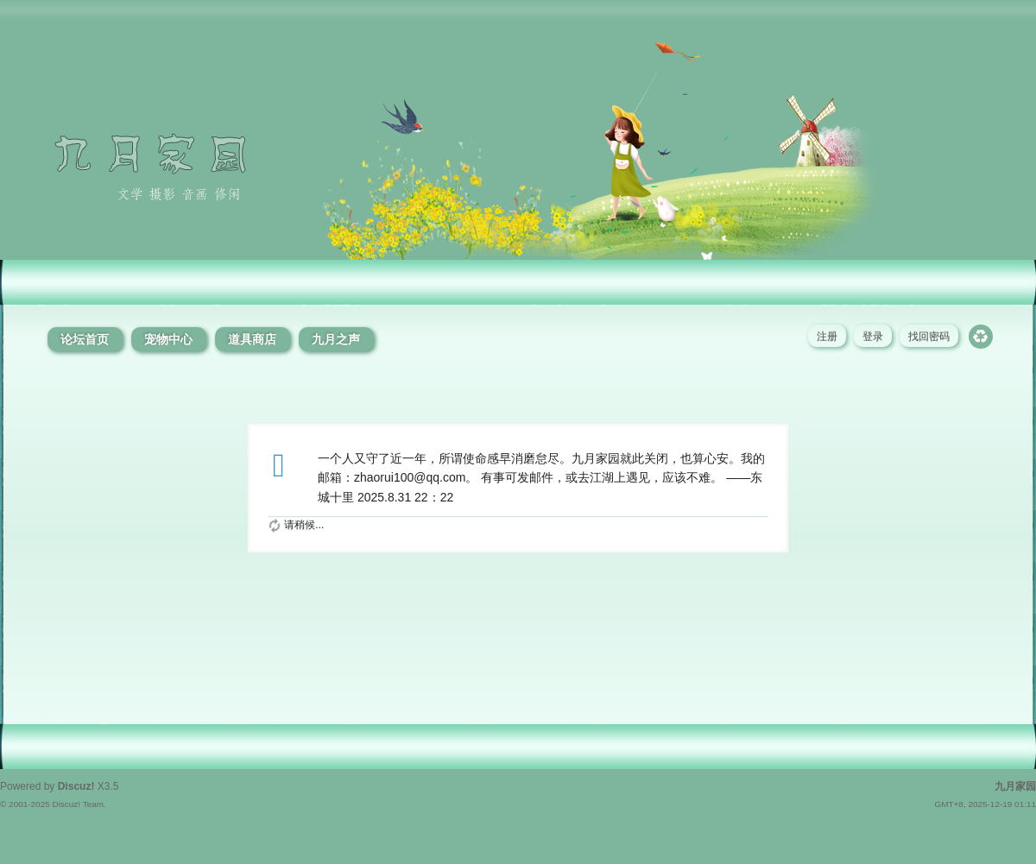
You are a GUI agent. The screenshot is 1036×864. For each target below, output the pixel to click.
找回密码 (929, 337)
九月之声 (336, 339)
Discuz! (76, 786)
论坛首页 (84, 339)
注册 (827, 337)
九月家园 (1015, 786)
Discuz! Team (78, 804)
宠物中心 (168, 339)
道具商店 (252, 339)
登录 (872, 337)
